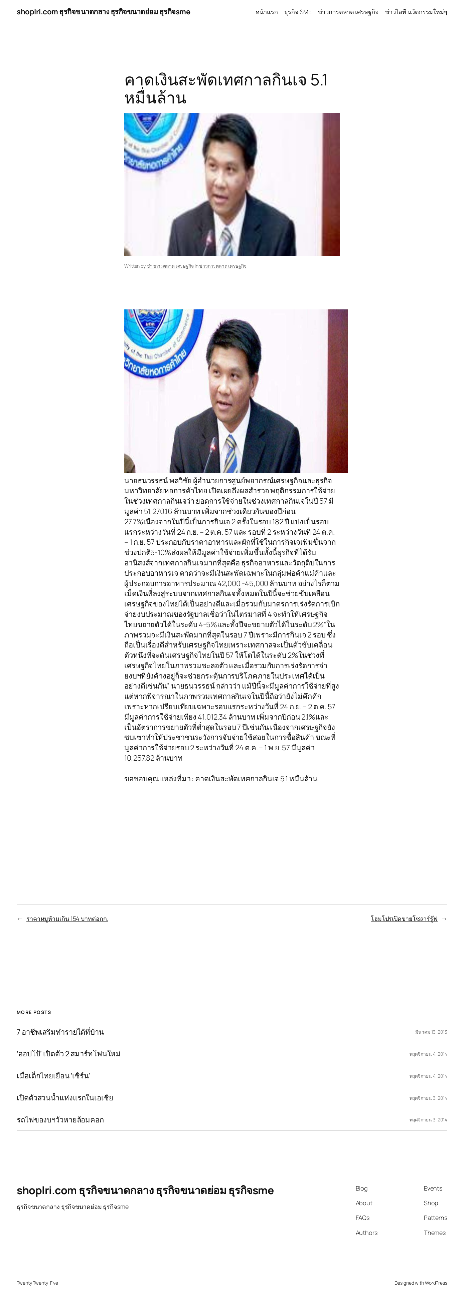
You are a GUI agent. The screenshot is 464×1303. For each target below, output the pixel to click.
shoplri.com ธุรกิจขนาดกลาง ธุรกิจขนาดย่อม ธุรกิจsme (103, 12)
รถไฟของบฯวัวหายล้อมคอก (60, 1120)
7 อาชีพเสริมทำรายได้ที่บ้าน (60, 1032)
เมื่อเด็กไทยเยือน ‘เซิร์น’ (54, 1076)
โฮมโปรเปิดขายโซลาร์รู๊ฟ (404, 919)
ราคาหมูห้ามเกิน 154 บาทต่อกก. (67, 919)
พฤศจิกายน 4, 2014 (428, 1054)
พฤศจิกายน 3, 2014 (428, 1098)
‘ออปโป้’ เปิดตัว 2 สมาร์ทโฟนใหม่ (69, 1054)
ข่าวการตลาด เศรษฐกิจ (170, 266)
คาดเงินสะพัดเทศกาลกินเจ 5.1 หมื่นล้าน (256, 779)
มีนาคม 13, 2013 (431, 1032)
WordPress (436, 1283)
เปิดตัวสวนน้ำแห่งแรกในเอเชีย (65, 1098)
